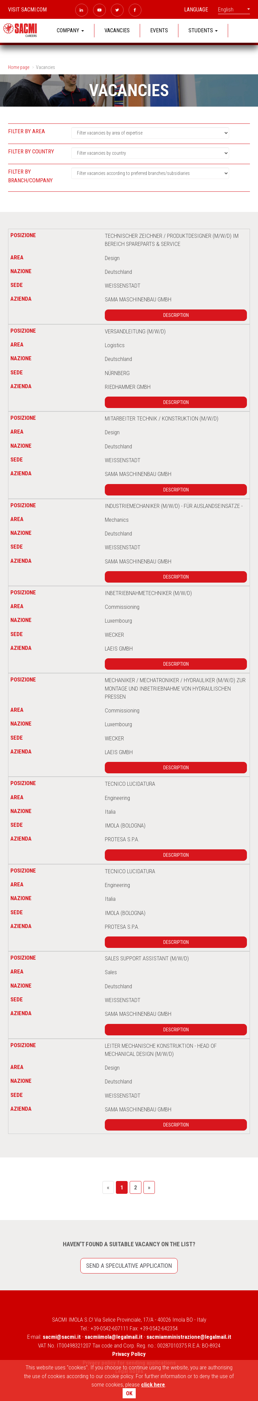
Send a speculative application (129, 1265)
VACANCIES (117, 30)
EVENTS (159, 30)
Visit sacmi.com (27, 9)
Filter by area (26, 131)
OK (129, 1393)
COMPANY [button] (70, 30)
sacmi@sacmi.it (62, 1336)
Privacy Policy (129, 1354)
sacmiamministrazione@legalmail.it (188, 1336)
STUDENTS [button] (203, 30)
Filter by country (31, 151)
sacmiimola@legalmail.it (113, 1336)
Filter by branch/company (30, 176)
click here (153, 1384)
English (234, 9)
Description (176, 315)
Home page (18, 67)
